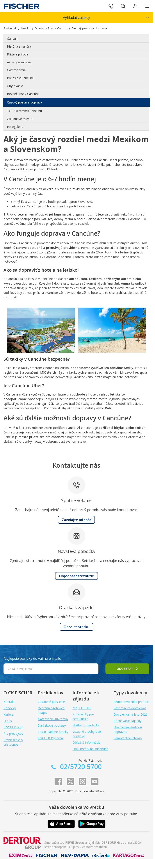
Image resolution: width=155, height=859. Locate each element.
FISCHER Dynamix (50, 738)
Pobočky (10, 708)
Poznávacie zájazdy (127, 721)
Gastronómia (16, 70)
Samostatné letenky (128, 738)
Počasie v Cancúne (20, 78)
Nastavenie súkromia (53, 719)
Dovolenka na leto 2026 (131, 714)
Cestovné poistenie (51, 702)
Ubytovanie (15, 86)
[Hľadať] (123, 6)
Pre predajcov (13, 733)
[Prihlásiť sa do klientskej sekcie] (135, 6)
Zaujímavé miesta (19, 119)
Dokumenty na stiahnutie (90, 749)
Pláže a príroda (17, 54)
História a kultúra (19, 46)
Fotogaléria (15, 127)
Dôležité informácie (86, 742)
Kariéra (9, 714)
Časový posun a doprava (24, 102)
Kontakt (9, 702)
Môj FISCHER (82, 708)
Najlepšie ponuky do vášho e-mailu (32, 658)
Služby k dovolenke (86, 725)
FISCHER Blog (13, 727)
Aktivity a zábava (19, 62)
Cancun (12, 38)
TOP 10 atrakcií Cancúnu (24, 111)
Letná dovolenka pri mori (131, 702)
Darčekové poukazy (52, 725)
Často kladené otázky (53, 732)
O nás (8, 721)
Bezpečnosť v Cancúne (23, 94)
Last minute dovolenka (130, 708)
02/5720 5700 (80, 766)
